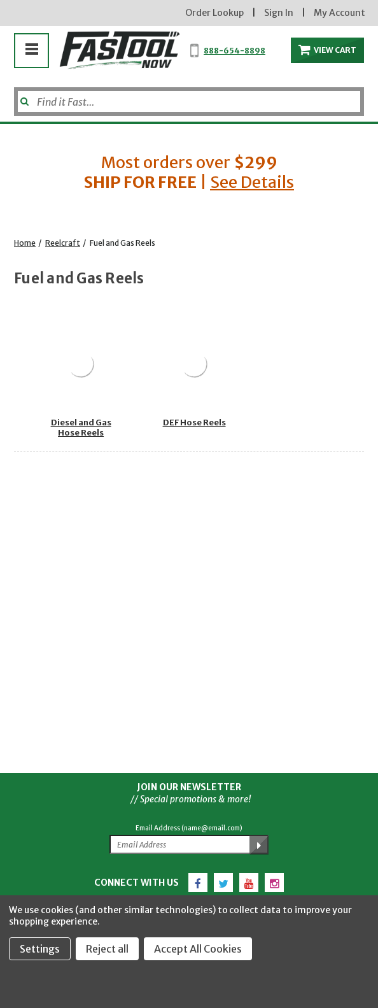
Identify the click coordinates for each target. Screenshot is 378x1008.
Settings (40, 948)
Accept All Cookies (198, 948)
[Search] (189, 101)
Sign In (278, 12)
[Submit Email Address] (259, 845)
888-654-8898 (234, 50)
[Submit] (23, 96)
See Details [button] (252, 182)
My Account (339, 12)
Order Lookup (214, 12)
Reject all (107, 948)
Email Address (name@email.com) (189, 828)
